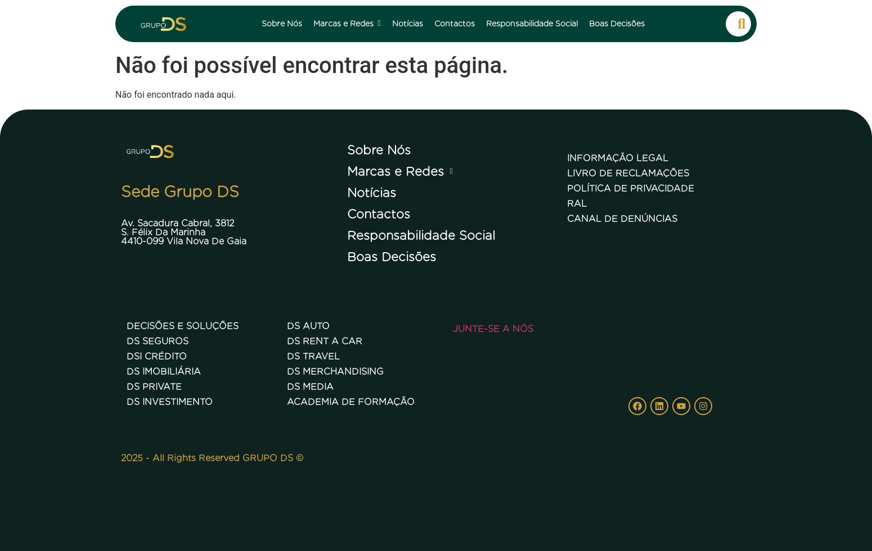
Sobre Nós (379, 150)
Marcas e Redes (403, 171)
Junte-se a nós (493, 329)
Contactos (378, 214)
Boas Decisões (391, 256)
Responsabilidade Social (421, 235)
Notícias (371, 192)
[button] (436, 171)
